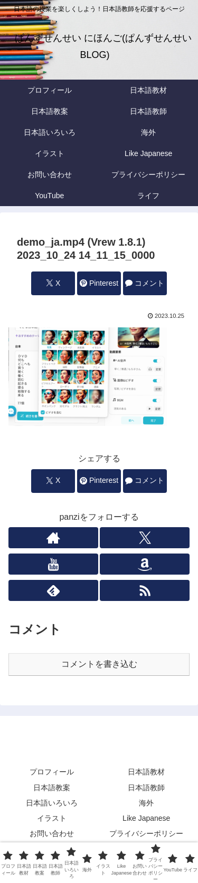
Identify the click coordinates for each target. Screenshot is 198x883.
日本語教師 (146, 787)
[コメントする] (144, 283)
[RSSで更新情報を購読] (145, 590)
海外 (146, 803)
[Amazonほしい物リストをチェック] (145, 564)
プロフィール (52, 772)
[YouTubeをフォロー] (53, 564)
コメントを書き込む (99, 663)
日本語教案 (51, 787)
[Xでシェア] (52, 283)
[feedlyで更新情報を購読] (53, 590)
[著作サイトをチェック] (53, 537)
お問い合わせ (52, 833)
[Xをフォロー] (145, 537)
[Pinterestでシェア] (98, 283)
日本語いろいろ (52, 803)
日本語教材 (146, 772)
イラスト (52, 818)
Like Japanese (146, 818)
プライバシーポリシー (146, 833)
